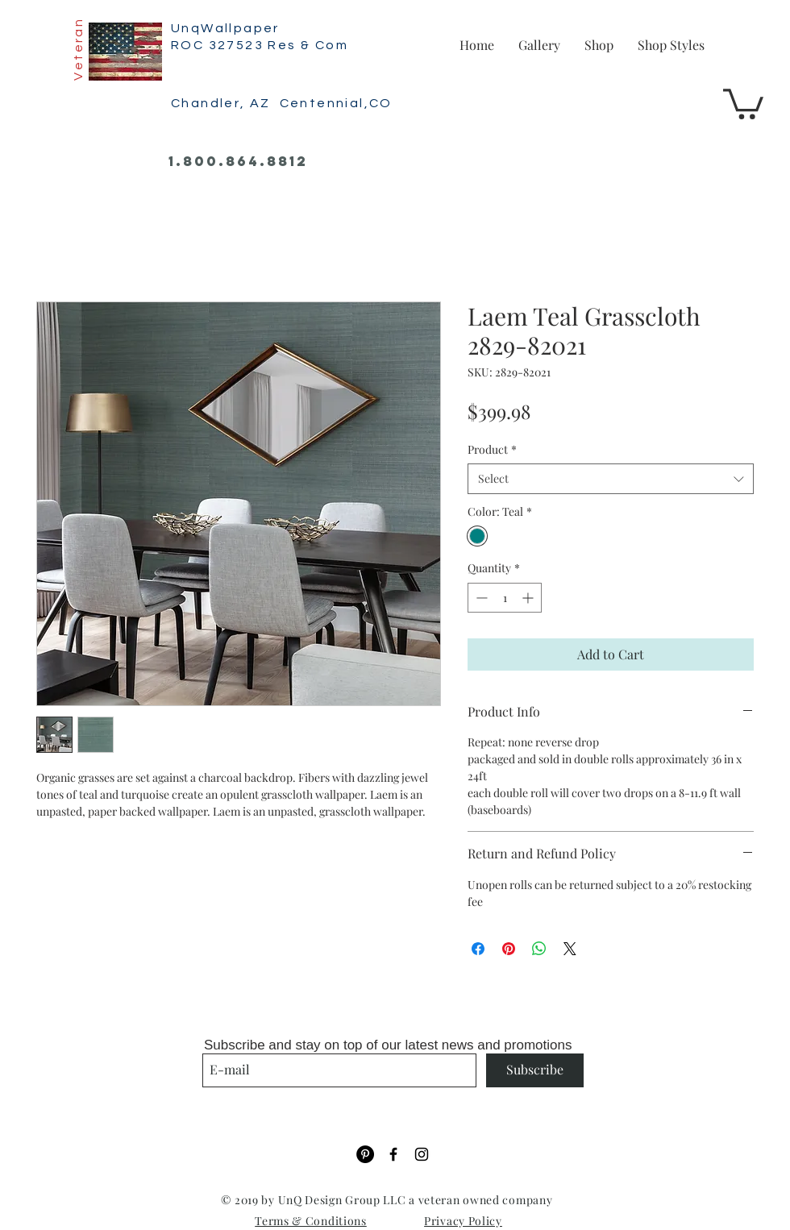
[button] (743, 102)
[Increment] (529, 598)
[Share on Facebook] (478, 948)
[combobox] (611, 478)
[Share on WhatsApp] (539, 948)
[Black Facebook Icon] (393, 1154)
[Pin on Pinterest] (508, 948)
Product (492, 449)
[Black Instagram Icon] (421, 1154)
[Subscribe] (535, 1070)
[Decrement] (480, 598)
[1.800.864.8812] (238, 162)
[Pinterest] (365, 1154)
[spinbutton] (504, 598)
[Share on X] (570, 948)
